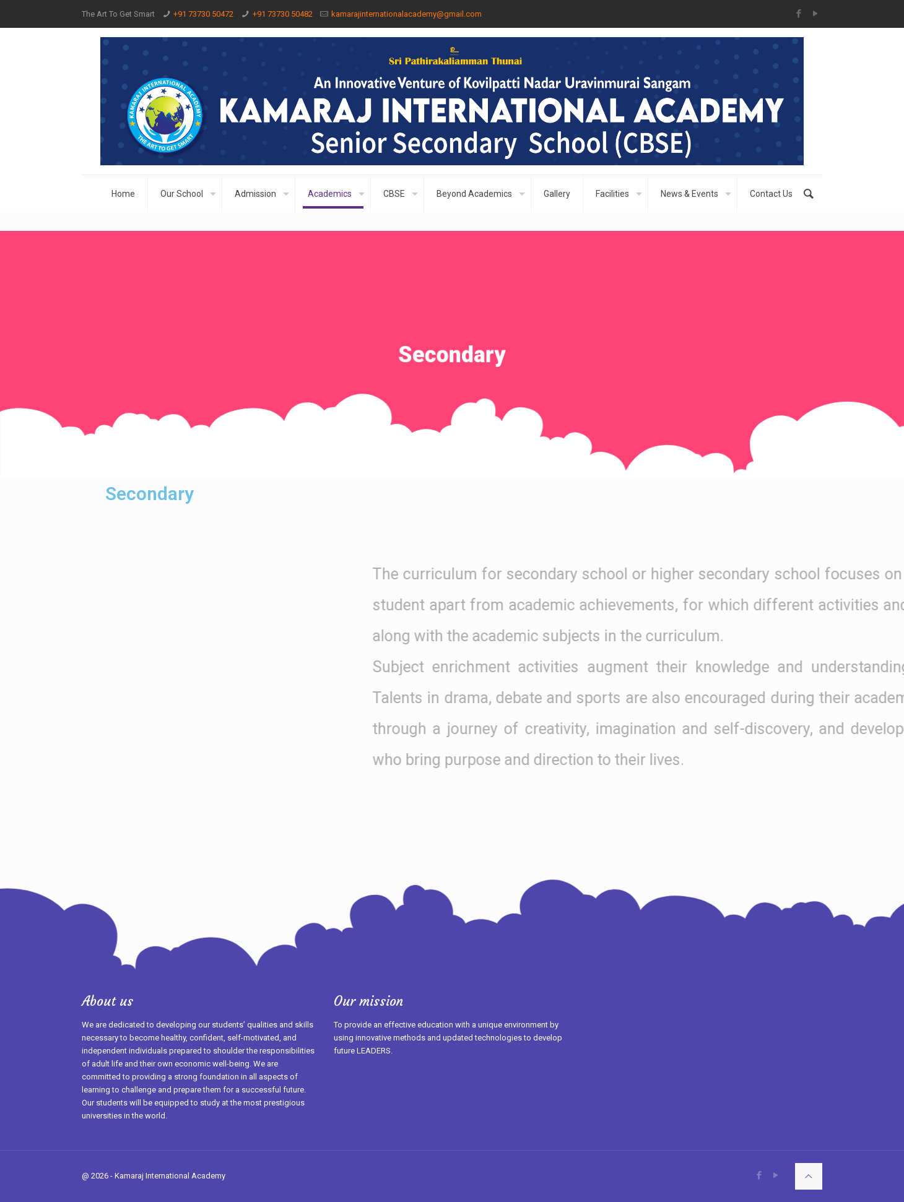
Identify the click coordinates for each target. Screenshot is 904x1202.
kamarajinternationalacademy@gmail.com (406, 14)
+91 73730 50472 (203, 14)
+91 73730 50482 (283, 14)
